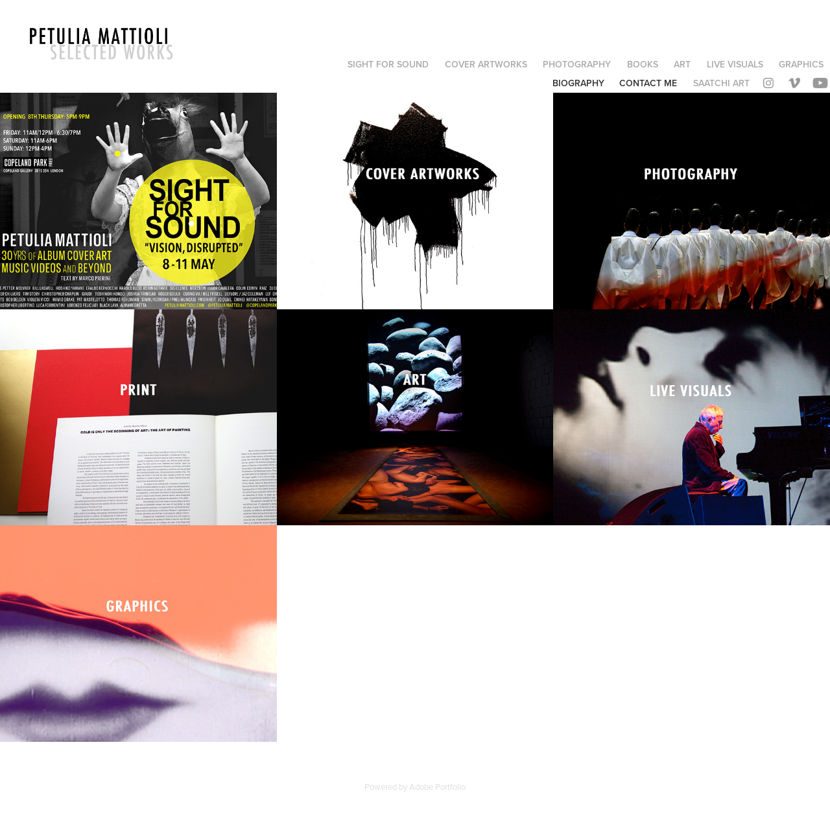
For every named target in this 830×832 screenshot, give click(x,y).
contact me (648, 83)
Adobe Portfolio (437, 786)
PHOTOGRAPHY (577, 64)
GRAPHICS (801, 64)
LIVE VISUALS (735, 64)
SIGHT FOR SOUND (388, 64)
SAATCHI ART (721, 83)
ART (682, 64)
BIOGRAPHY (578, 83)
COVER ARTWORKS (486, 64)
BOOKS (642, 64)
